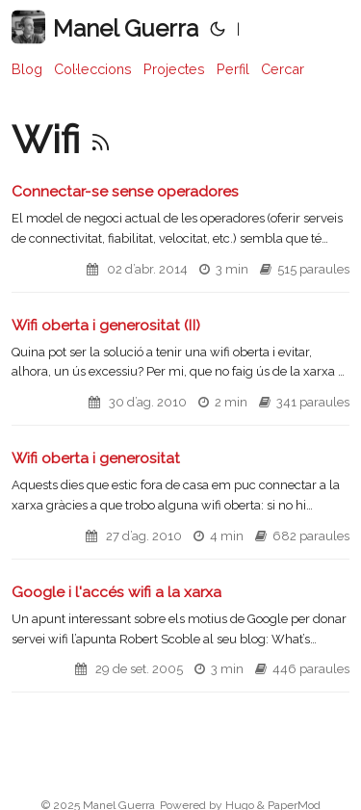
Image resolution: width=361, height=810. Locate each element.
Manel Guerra (105, 27)
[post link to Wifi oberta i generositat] (180, 504)
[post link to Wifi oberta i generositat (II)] (180, 371)
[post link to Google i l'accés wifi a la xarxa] (180, 637)
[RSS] (101, 139)
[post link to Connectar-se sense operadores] (180, 237)
